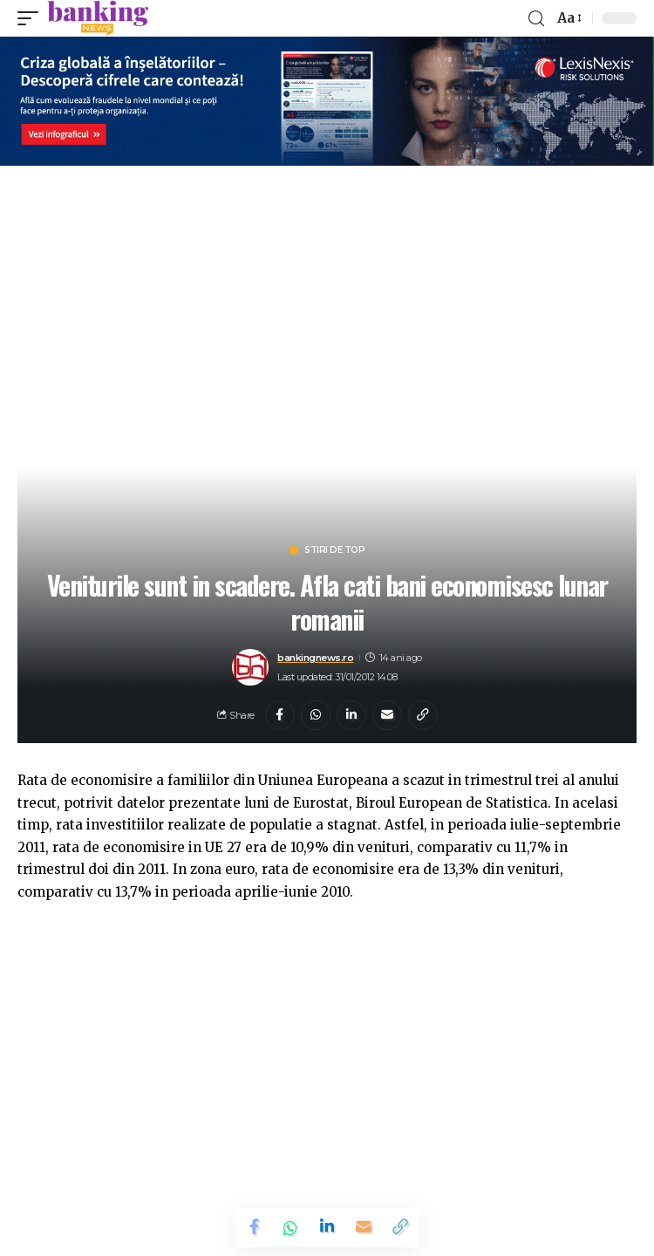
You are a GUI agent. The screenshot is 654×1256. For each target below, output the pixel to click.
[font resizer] (568, 18)
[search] (536, 18)
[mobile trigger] (32, 18)
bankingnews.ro (315, 658)
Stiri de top (334, 550)
